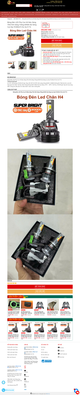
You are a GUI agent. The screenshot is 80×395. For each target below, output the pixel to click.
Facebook (61, 350)
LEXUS (74, 12)
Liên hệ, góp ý (44, 352)
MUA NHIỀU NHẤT (5, 12)
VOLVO (63, 12)
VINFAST (16, 14)
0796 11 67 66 (18, 370)
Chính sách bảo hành (12, 354)
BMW (60, 12)
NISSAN (33, 12)
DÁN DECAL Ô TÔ (55, 14)
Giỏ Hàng (40, 9)
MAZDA (20, 12)
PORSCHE (70, 12)
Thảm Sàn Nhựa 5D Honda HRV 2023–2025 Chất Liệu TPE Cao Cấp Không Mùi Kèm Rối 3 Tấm (39, 312)
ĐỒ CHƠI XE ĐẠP (4, 16)
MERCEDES (43, 12)
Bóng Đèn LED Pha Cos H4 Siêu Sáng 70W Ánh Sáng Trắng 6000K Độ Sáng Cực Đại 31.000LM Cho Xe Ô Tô (13, 335)
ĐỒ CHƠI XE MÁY (48, 14)
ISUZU (60, 14)
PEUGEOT (11, 14)
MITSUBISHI (56, 12)
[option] (23, 44)
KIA (9, 12)
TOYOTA (12, 12)
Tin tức (42, 349)
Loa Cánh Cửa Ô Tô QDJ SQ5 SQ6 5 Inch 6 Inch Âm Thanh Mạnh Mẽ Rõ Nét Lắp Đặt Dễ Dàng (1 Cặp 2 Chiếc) (14, 312)
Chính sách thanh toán (12, 349)
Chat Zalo (61, 357)
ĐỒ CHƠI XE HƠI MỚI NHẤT (29, 14)
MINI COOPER (6, 14)
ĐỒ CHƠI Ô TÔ (21, 14)
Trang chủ (9, 18)
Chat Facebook (62, 354)
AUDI (2, 14)
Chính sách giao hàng (12, 352)
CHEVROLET (28, 12)
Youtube (61, 347)
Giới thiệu (43, 347)
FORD (52, 12)
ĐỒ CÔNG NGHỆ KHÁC (12, 16)
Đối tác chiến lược (45, 354)
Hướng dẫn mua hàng (12, 347)
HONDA (16, 12)
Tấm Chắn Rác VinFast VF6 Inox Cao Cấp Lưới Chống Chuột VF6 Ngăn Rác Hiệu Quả (52, 312)
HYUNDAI (48, 12)
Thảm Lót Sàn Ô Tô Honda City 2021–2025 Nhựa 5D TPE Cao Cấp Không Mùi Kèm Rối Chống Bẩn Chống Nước (65, 312)
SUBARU (23, 12)
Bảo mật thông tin (11, 357)
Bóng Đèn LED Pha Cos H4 (45, 25)
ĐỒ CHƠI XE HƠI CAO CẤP (39, 14)
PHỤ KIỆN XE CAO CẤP (74, 14)
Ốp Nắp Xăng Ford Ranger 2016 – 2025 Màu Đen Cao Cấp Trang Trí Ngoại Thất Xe (26, 312)
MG (77, 12)
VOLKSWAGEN (38, 12)
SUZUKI (66, 12)
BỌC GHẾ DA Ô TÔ (66, 14)
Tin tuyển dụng (44, 357)
